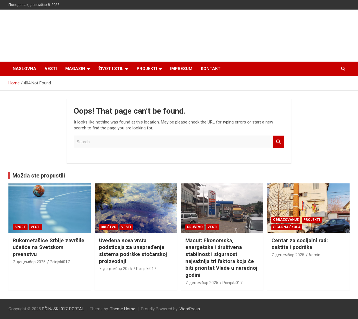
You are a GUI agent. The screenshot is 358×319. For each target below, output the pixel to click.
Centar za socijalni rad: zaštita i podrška (299, 244)
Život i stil (110, 68)
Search (278, 142)
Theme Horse (122, 308)
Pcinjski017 (60, 262)
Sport (20, 227)
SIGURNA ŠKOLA (287, 227)
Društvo (108, 227)
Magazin (75, 68)
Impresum (181, 68)
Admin (314, 255)
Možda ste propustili (38, 175)
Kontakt (210, 68)
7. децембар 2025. (29, 262)
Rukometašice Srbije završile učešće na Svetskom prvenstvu (48, 247)
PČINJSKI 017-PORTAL (63, 308)
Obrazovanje (286, 220)
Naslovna (24, 68)
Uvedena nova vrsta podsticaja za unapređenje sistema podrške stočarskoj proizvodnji (133, 250)
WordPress (189, 308)
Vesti (51, 68)
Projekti (147, 68)
